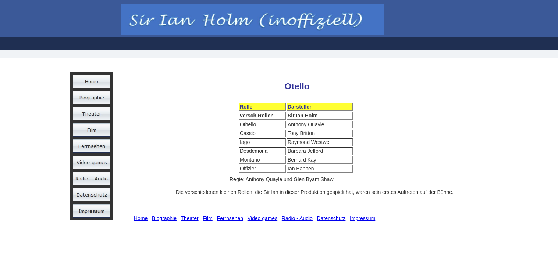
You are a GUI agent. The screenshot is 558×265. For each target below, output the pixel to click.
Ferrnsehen (230, 218)
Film (207, 218)
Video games (262, 218)
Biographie (164, 218)
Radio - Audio (297, 218)
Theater (189, 218)
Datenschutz (331, 218)
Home (141, 218)
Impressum (362, 218)
